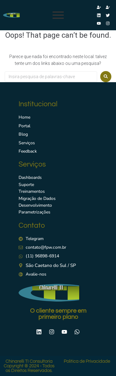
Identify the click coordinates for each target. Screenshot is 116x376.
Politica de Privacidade (87, 361)
